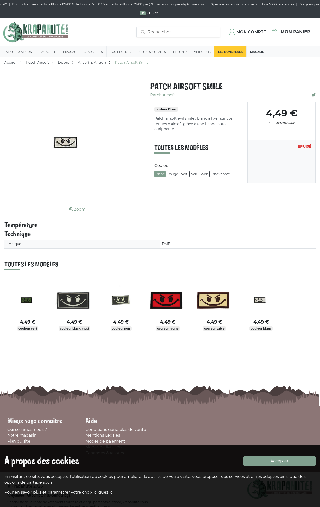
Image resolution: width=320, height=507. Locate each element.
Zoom (77, 209)
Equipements (120, 52)
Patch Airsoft (37, 62)
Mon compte (251, 32)
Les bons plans (230, 52)
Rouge (173, 174)
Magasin (257, 52)
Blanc (160, 174)
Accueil (10, 62)
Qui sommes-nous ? (27, 429)
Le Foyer (180, 52)
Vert (184, 174)
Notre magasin (22, 435)
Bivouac (69, 52)
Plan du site (18, 441)
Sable (204, 174)
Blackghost (221, 174)
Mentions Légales (103, 435)
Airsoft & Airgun (19, 52)
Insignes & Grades (152, 52)
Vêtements (202, 52)
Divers (63, 62)
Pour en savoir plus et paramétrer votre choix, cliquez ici (58, 492)
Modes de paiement (105, 441)
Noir (194, 174)
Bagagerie (47, 52)
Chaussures (93, 52)
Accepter (279, 461)
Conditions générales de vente (116, 429)
